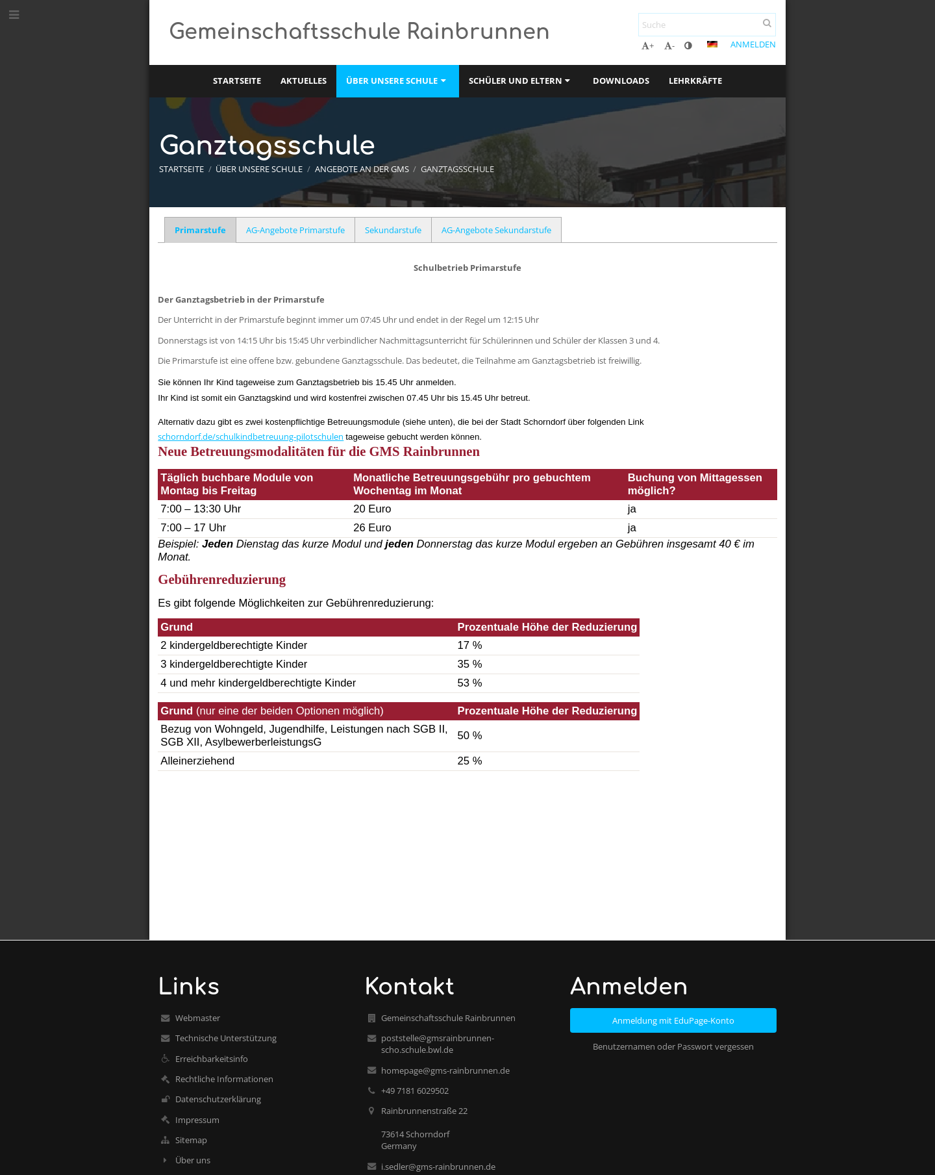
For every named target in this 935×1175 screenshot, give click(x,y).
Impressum (197, 1120)
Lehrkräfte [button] (695, 80)
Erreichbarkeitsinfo (211, 1059)
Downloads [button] (621, 80)
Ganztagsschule (457, 169)
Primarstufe (200, 230)
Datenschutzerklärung (218, 1099)
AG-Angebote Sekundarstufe (496, 230)
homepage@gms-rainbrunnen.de (445, 1070)
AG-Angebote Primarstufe (295, 230)
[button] (712, 44)
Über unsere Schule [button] (397, 80)
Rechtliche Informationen (224, 1079)
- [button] (669, 45)
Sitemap (191, 1140)
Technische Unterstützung (226, 1038)
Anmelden (753, 44)
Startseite (181, 169)
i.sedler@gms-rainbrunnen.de (438, 1166)
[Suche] (707, 24)
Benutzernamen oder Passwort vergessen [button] (673, 1046)
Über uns (192, 1160)
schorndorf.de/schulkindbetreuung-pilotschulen (250, 436)
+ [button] (648, 45)
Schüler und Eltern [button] (521, 80)
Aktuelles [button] (303, 80)
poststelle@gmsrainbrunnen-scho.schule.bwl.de (437, 1043)
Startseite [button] (237, 80)
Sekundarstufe (393, 230)
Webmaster (197, 1018)
